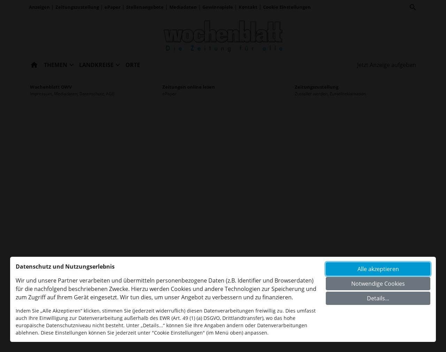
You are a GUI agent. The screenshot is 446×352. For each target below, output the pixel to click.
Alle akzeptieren (378, 269)
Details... (378, 298)
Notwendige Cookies (378, 283)
